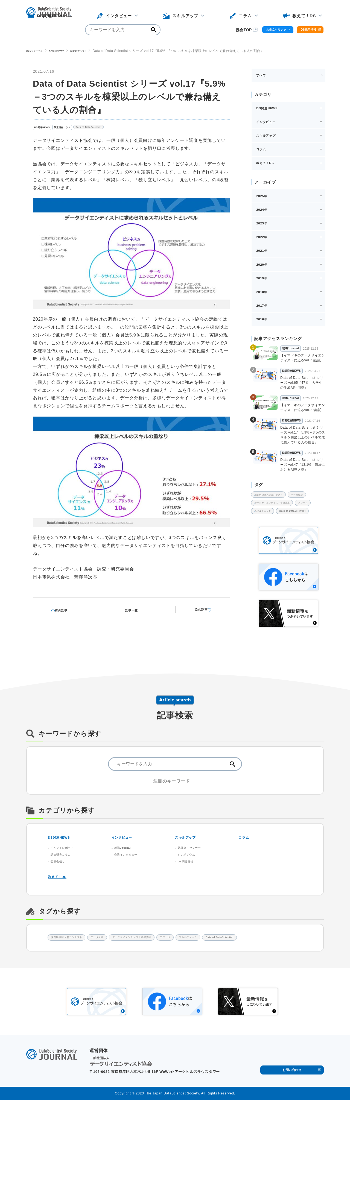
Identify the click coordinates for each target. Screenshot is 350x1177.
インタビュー (126, 891)
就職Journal (126, 903)
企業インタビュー (130, 913)
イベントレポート (67, 903)
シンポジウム (190, 913)
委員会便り (61, 923)
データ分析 (265, 530)
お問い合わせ (292, 1145)
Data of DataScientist (113, 129)
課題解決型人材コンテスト (278, 519)
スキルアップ (189, 891)
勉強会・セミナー (194, 903)
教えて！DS (61, 938)
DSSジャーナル (38, 50)
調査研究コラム (97, 51)
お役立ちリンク (250, 12)
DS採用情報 (300, 12)
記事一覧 (135, 612)
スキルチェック (297, 553)
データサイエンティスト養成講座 (283, 542)
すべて (261, 75)
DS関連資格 (189, 923)
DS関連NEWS (68, 51)
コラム (245, 891)
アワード (264, 553)
